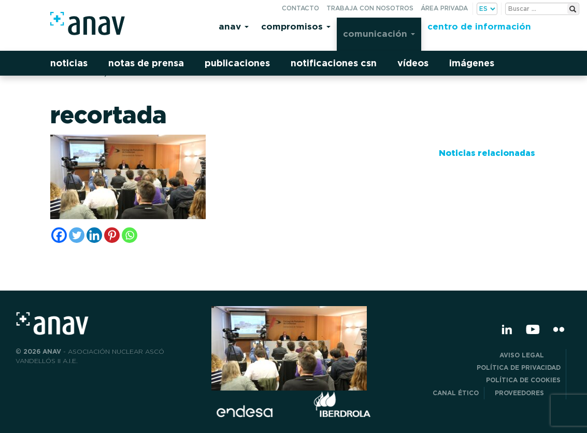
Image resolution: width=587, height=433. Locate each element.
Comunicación (379, 33)
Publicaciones (237, 62)
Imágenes (471, 62)
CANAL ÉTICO (456, 392)
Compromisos (296, 26)
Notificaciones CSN (334, 62)
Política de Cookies (523, 380)
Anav (234, 26)
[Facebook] (59, 235)
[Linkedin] (94, 235)
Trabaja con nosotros (369, 8)
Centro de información (479, 26)
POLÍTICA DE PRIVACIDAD (519, 367)
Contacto (300, 8)
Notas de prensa (146, 62)
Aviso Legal (530, 355)
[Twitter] (76, 235)
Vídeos (412, 62)
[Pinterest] (112, 235)
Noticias (69, 62)
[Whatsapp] (129, 235)
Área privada (444, 8)
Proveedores (528, 392)
